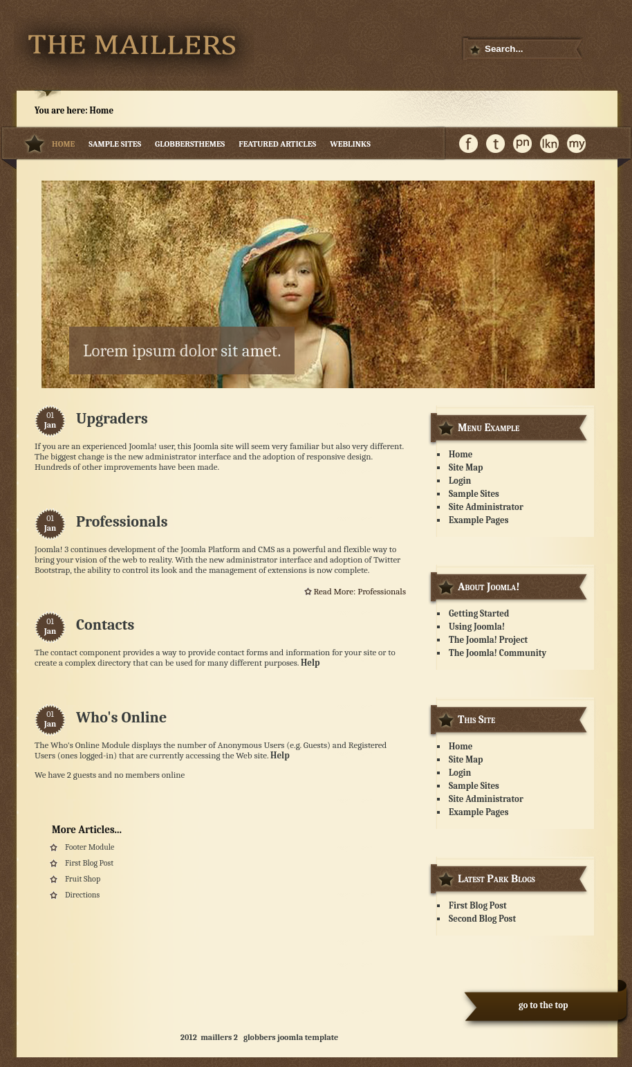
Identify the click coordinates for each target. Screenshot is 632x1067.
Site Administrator (486, 507)
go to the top (543, 1005)
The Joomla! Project (488, 640)
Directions (82, 895)
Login (460, 480)
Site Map (466, 467)
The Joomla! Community (497, 653)
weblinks (350, 144)
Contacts (105, 625)
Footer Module (89, 847)
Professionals (121, 522)
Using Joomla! (477, 626)
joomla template (307, 1037)
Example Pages (478, 520)
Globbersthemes (190, 144)
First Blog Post (89, 863)
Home (63, 144)
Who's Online (121, 718)
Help (310, 662)
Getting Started (479, 613)
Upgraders (112, 419)
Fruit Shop (82, 879)
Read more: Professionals (359, 591)
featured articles (277, 144)
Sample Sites (115, 144)
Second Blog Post (482, 918)
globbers (259, 1037)
